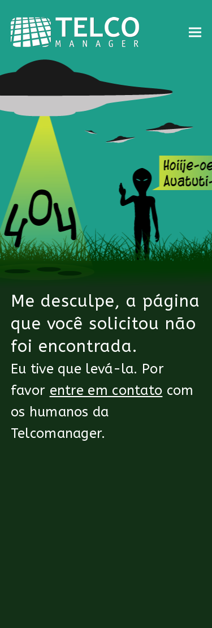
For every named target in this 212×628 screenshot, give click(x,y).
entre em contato (106, 390)
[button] (195, 32)
